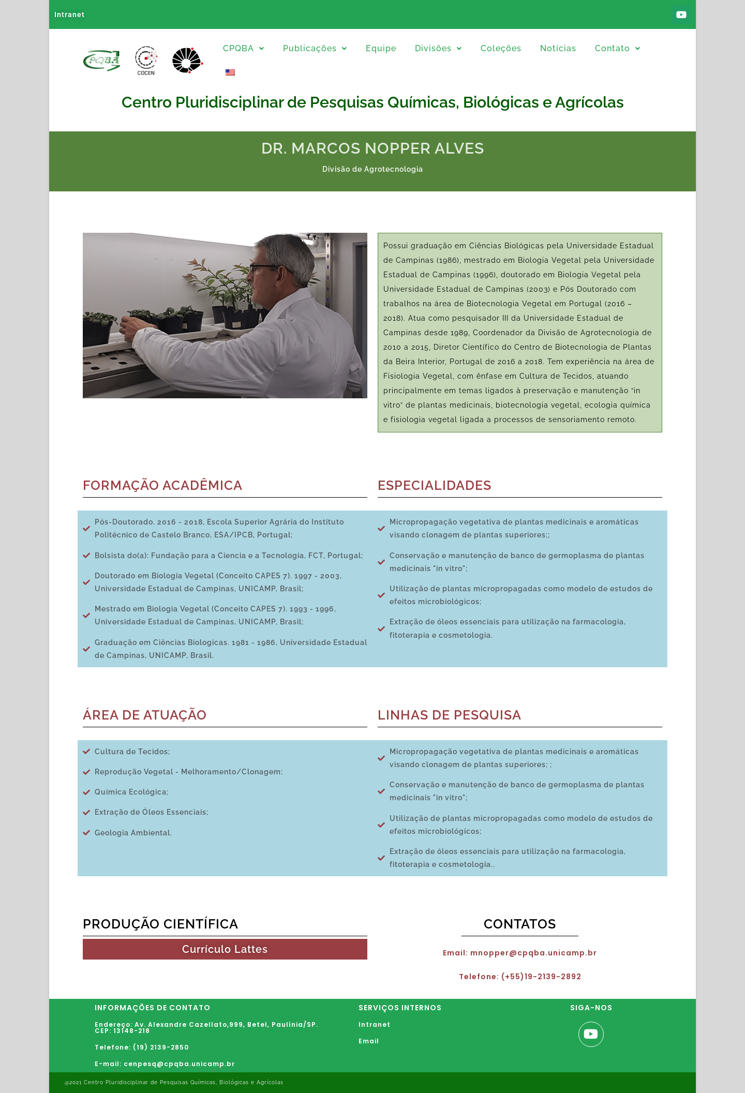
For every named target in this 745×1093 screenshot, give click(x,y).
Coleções (501, 48)
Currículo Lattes (225, 949)
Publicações (315, 48)
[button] (244, 49)
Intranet (69, 14)
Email (369, 1041)
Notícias (558, 48)
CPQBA (243, 48)
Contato (617, 48)
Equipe (381, 48)
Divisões (438, 48)
